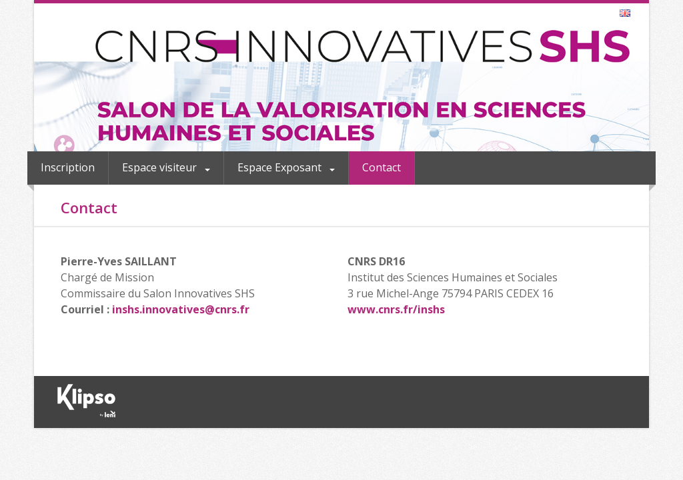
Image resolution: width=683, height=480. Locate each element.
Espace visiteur (160, 167)
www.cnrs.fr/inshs (396, 309)
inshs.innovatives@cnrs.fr (180, 309)
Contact (381, 167)
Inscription (68, 167)
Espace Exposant (280, 167)
